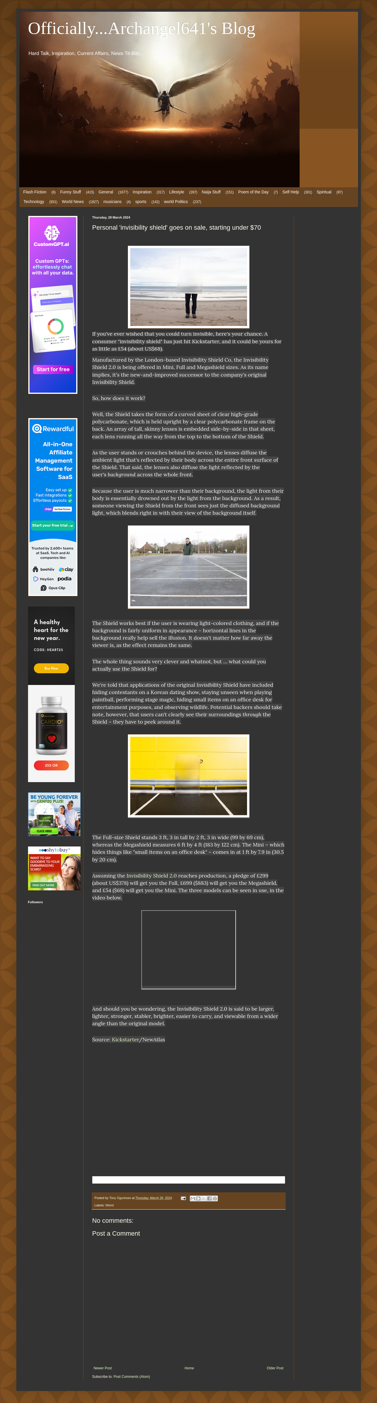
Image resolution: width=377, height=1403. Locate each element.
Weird (109, 1205)
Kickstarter (125, 1039)
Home (189, 1368)
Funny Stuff (70, 192)
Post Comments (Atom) (132, 1377)
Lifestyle (176, 192)
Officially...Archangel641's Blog (142, 28)
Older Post (275, 1368)
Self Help (290, 192)
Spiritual (324, 192)
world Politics (176, 201)
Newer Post (103, 1368)
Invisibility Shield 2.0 (151, 875)
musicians (112, 201)
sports (140, 201)
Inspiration (142, 192)
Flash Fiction (34, 192)
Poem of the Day (253, 192)
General (106, 192)
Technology (34, 201)
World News (73, 201)
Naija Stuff (211, 192)
